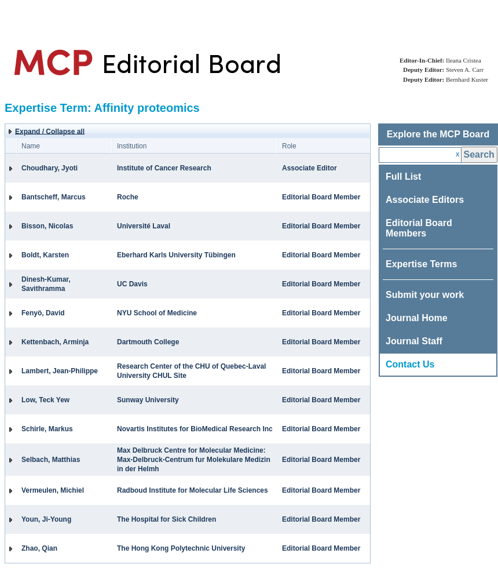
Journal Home (417, 318)
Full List (403, 176)
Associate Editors (425, 200)
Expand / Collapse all (50, 132)
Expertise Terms (421, 264)
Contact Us (410, 364)
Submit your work (425, 295)
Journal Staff (414, 341)
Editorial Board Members (419, 228)
